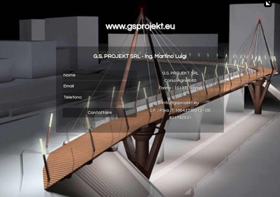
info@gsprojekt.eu (180, 102)
